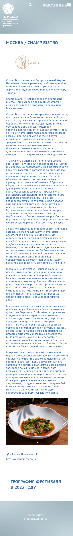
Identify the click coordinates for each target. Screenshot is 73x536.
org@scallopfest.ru (35, 518)
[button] (65, 421)
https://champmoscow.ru (21, 459)
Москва (14, 42)
